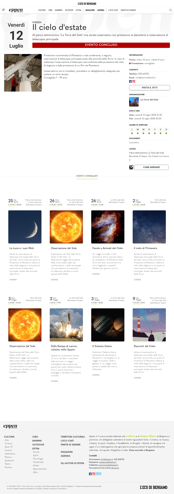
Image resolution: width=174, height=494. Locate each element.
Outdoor (38, 445)
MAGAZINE (90, 10)
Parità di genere (70, 445)
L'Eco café (67, 441)
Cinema (8, 444)
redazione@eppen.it (107, 462)
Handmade (38, 462)
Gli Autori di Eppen (72, 463)
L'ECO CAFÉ (113, 10)
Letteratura (10, 454)
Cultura (9, 437)
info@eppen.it (107, 459)
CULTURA (42, 10)
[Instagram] (133, 81)
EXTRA (78, 10)
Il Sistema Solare (102, 346)
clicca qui (115, 468)
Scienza (36, 22)
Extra (35, 449)
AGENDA (100, 10)
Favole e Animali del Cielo (107, 248)
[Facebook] (130, 81)
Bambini (37, 441)
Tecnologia (38, 459)
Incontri (8, 450)
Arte (7, 440)
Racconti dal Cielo (144, 346)
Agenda (65, 456)
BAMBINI (58, 10)
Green (36, 466)
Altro (35, 472)
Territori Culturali (73, 437)
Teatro (8, 464)
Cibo (35, 437)
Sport (35, 455)
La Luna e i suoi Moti (22, 248)
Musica (8, 457)
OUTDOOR (69, 10)
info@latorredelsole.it (145, 78)
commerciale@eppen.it (108, 465)
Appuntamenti (39, 469)
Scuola (36, 452)
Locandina (134, 143)
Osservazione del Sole (64, 248)
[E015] (98, 473)
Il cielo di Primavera (145, 248)
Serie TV (9, 447)
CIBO (50, 10)
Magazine (67, 452)
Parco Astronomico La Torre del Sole (146, 153)
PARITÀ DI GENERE (128, 10)
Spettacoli (9, 461)
